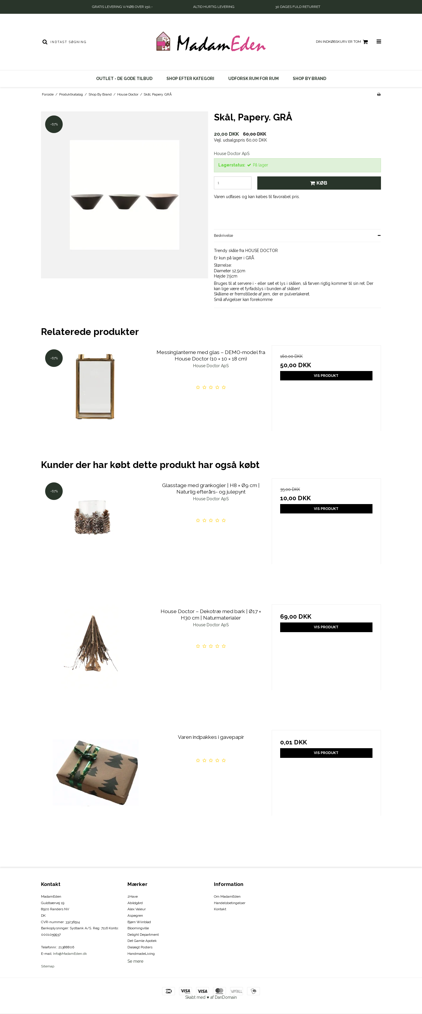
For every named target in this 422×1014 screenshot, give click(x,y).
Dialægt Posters (139, 947)
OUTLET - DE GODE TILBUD (124, 78)
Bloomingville (138, 928)
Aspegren (135, 915)
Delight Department (143, 935)
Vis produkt (326, 375)
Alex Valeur (136, 909)
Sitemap (47, 966)
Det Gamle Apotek (142, 941)
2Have (132, 896)
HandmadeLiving (141, 954)
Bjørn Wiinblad (139, 922)
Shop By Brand (309, 78)
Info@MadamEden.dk (70, 954)
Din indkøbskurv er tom (343, 42)
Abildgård (135, 903)
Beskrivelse (223, 235)
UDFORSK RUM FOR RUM (253, 78)
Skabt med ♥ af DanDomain (210, 997)
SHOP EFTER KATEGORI (190, 78)
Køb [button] (317, 183)
